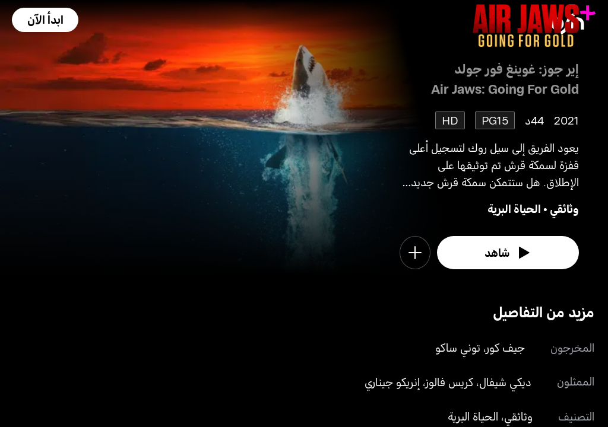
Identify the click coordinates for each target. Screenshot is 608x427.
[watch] (508, 252)
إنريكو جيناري (392, 382)
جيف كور (505, 347)
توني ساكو (457, 347)
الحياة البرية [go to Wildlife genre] (514, 208)
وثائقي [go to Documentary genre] (564, 208)
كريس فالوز (449, 382)
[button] (45, 20)
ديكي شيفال (505, 382)
